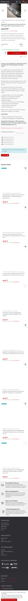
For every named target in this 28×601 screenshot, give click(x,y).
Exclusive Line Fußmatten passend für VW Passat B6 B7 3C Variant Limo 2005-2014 (14, 274)
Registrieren (4, 538)
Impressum (4, 554)
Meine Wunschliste (6, 541)
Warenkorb (4, 526)
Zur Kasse (3, 528)
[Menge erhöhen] (5, 52)
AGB (2, 553)
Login (2, 539)
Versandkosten (14, 31)
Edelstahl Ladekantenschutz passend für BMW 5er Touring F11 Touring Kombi (13, 392)
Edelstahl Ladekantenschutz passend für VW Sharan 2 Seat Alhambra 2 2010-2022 (13, 352)
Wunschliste (23, 56)
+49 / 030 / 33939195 (11, 578)
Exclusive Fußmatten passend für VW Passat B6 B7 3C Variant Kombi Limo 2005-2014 (14, 236)
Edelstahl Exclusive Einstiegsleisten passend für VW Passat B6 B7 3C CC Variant (12, 314)
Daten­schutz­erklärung (7, 551)
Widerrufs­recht (5, 524)
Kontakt (3, 549)
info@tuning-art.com (10, 581)
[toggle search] (19, 1)
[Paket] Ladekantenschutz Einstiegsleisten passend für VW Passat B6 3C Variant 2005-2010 (13, 471)
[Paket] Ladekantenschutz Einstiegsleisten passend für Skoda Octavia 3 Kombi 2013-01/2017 (14, 432)
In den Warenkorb (19, 53)
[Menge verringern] (5, 54)
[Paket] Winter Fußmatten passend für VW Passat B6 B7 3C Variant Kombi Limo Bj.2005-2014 (13, 196)
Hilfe (2, 529)
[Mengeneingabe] (2, 53)
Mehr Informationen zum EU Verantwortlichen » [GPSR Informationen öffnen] (12, 128)
